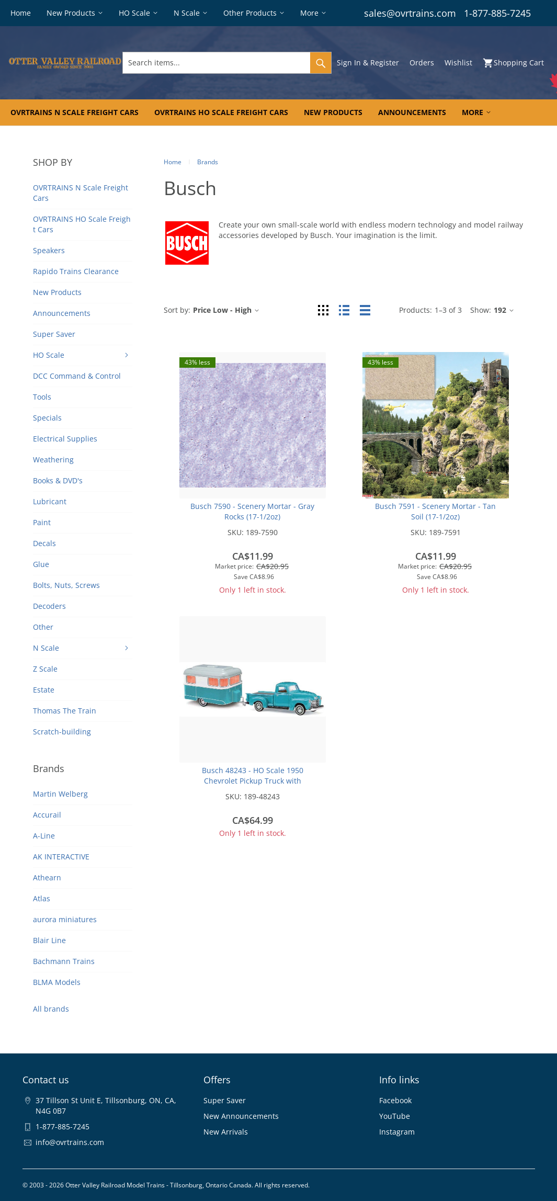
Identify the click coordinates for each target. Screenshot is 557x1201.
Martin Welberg (60, 794)
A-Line (44, 836)
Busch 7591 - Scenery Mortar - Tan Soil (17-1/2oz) (435, 511)
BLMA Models (57, 982)
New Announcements (241, 1116)
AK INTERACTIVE (61, 857)
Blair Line (49, 940)
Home (172, 161)
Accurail (47, 815)
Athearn (47, 877)
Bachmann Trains (64, 961)
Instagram (397, 1132)
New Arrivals (225, 1132)
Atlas (41, 898)
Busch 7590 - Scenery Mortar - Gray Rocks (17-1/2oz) (252, 511)
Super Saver (224, 1100)
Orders (422, 62)
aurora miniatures (65, 919)
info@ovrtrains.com (70, 1142)
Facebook (395, 1100)
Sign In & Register (368, 62)
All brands (51, 1009)
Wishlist (458, 62)
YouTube (394, 1116)
